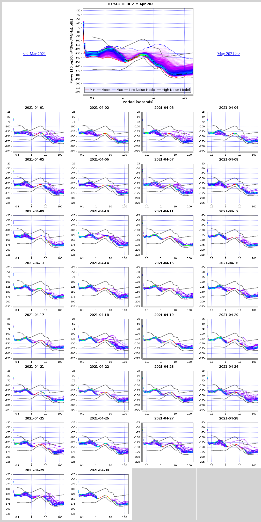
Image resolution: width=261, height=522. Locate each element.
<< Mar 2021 (34, 54)
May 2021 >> (228, 54)
